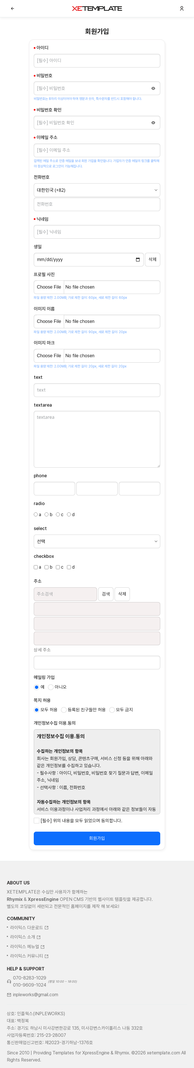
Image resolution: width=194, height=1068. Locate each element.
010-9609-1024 (29, 1000)
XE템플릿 (97, 8)
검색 (106, 594)
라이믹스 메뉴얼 (27, 962)
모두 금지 (124, 709)
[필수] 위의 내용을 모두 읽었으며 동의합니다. (81, 820)
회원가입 (97, 838)
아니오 (61, 687)
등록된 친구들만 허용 (87, 709)
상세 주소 (42, 650)
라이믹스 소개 (25, 952)
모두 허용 (49, 709)
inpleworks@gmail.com (35, 1010)
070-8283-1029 (29, 993)
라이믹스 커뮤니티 (29, 971)
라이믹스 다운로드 (29, 942)
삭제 (122, 594)
